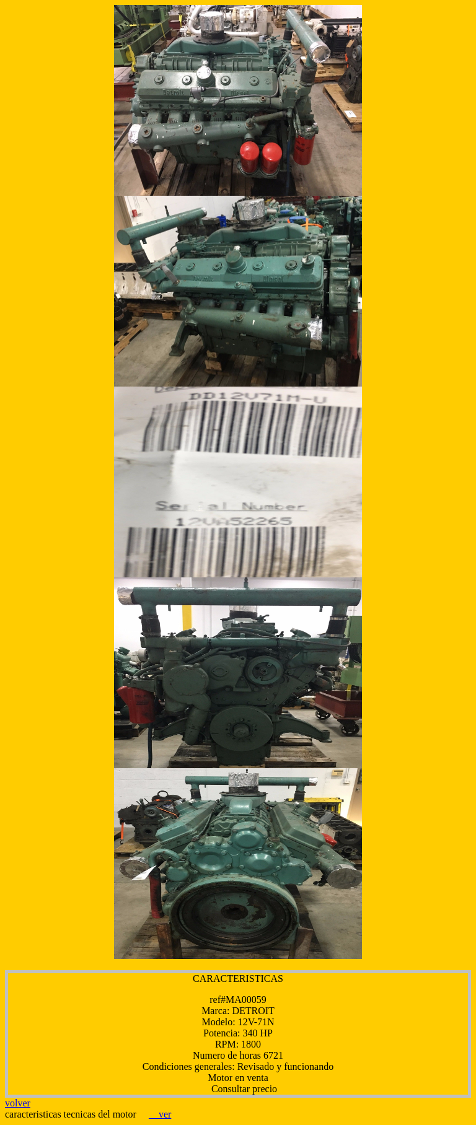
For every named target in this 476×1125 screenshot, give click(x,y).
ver (160, 1114)
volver (17, 1103)
